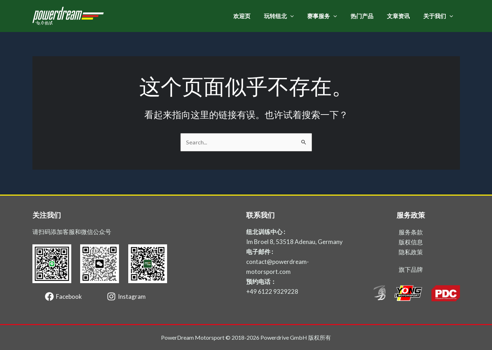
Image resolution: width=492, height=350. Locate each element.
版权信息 (411, 242)
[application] (300, 16)
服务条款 (411, 232)
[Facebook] (63, 296)
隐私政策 (411, 252)
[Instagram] (126, 296)
